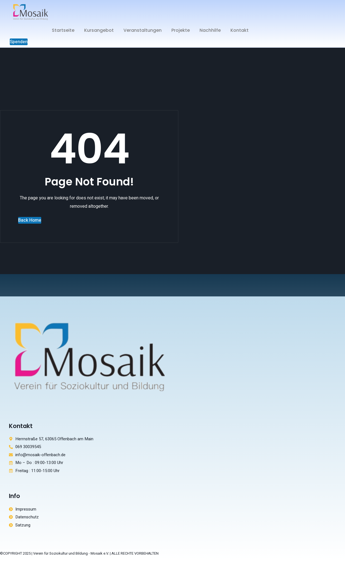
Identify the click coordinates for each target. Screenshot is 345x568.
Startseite (63, 30)
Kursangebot (99, 30)
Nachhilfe (210, 30)
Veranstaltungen (142, 30)
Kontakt (239, 30)
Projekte (180, 30)
